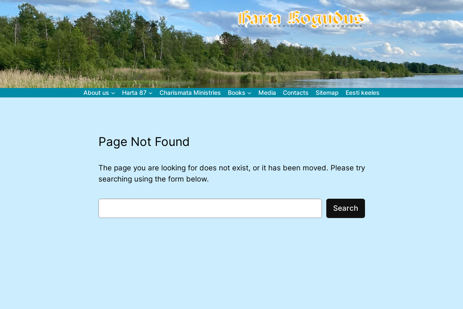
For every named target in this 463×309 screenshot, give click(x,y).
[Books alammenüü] (249, 93)
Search (345, 208)
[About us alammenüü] (113, 93)
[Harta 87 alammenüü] (150, 93)
